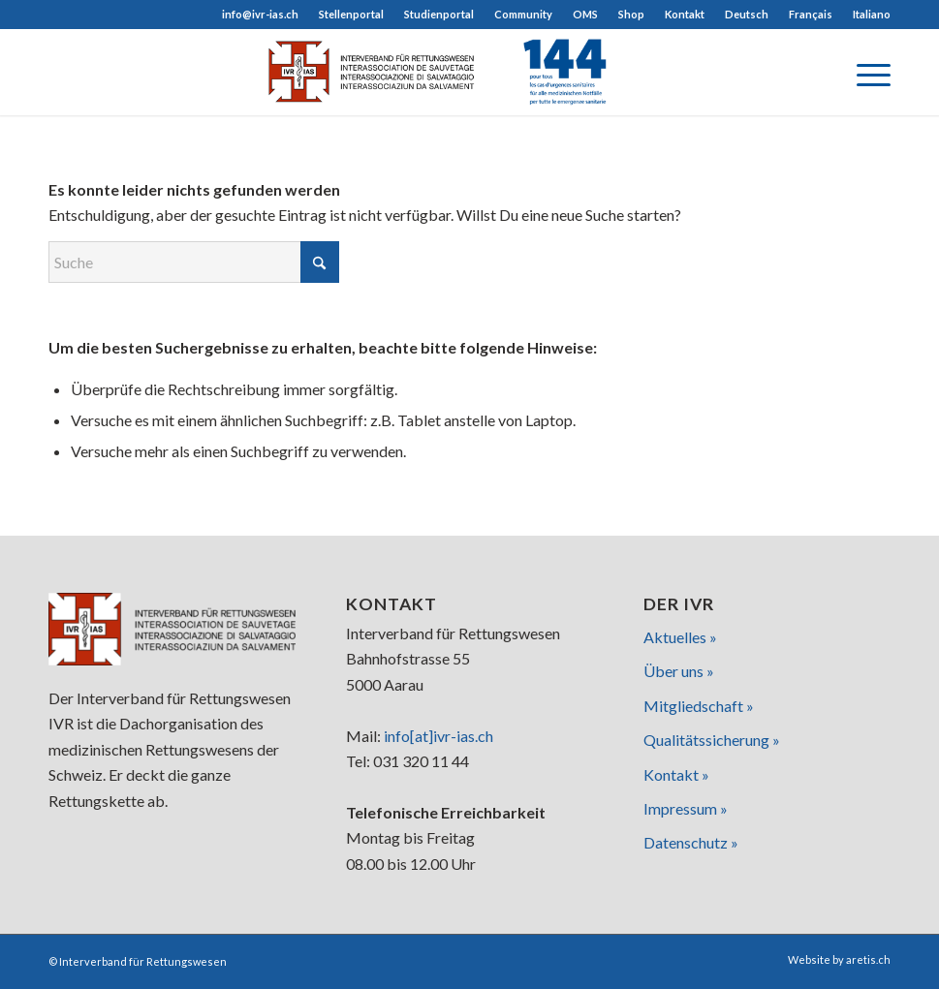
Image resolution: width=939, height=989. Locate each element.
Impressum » (685, 808)
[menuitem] (260, 14)
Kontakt (684, 14)
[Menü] (864, 71)
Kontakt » (676, 774)
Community (523, 14)
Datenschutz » (690, 842)
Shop (631, 14)
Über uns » (678, 671)
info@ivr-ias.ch (260, 14)
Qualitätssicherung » (711, 739)
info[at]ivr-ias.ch (438, 735)
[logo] (469, 71)
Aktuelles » (680, 637)
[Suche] (193, 262)
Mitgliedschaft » (698, 705)
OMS (585, 14)
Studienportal (439, 14)
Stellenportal (351, 14)
